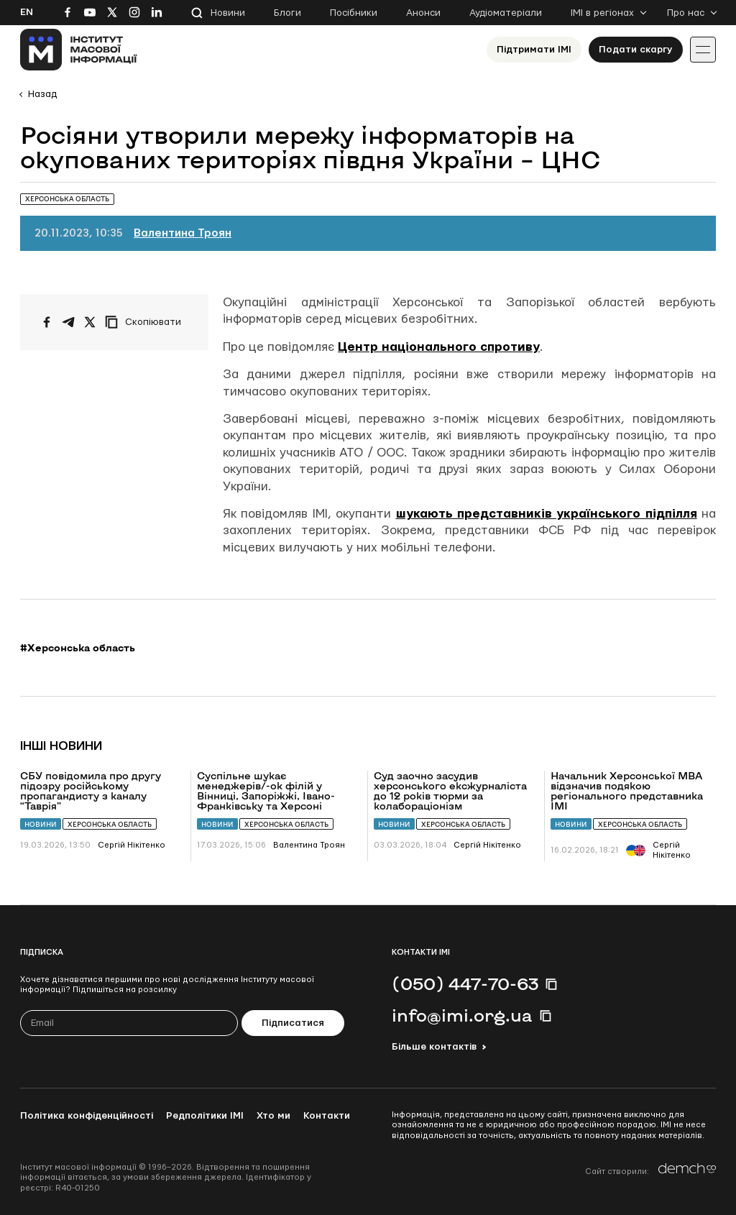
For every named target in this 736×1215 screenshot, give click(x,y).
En (26, 12)
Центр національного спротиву (439, 347)
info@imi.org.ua (462, 1015)
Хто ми (273, 1116)
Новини (228, 13)
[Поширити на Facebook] (46, 322)
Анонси (423, 13)
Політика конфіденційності (86, 1116)
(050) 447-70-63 (465, 983)
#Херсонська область (77, 648)
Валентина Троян (182, 233)
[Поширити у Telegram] (68, 322)
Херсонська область (110, 824)
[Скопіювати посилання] (146, 322)
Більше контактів (434, 1047)
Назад (42, 94)
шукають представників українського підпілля (546, 514)
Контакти (326, 1116)
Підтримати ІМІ (534, 50)
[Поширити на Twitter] (89, 322)
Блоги (287, 13)
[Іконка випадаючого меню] (703, 50)
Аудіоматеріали (505, 13)
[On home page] (78, 49)
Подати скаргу (636, 50)
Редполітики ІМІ (205, 1116)
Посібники (353, 13)
